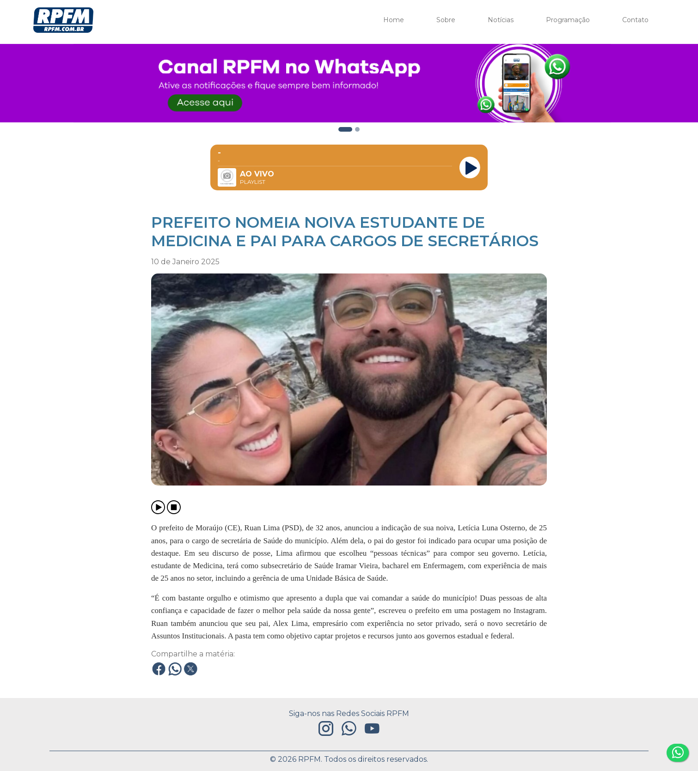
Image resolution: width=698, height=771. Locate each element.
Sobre (445, 20)
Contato (635, 20)
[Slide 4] (357, 129)
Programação (568, 20)
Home (393, 20)
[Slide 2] (345, 129)
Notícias (501, 20)
